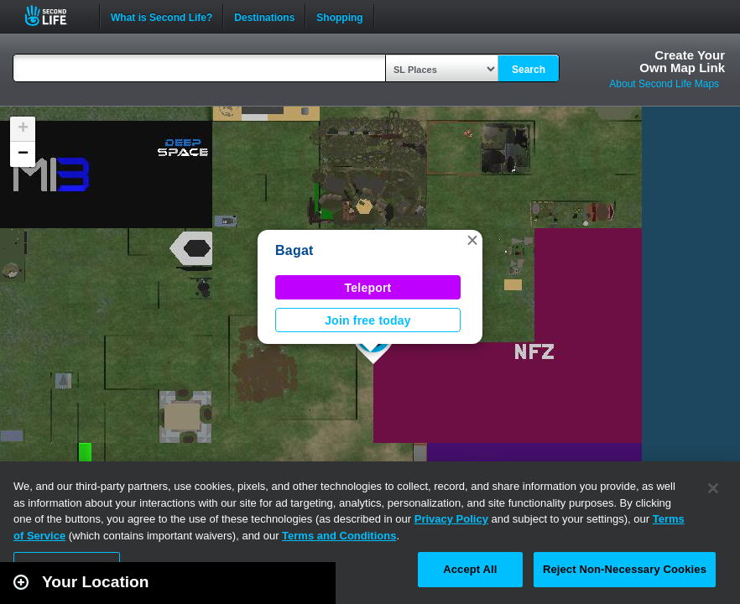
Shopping (339, 16)
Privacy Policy (451, 519)
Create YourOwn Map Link (682, 61)
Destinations (264, 16)
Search (528, 70)
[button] (472, 240)
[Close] (713, 488)
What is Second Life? (161, 16)
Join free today (368, 320)
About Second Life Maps (664, 84)
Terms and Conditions (339, 535)
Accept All (470, 569)
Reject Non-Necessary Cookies (624, 569)
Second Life (54, 15)
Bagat (294, 250)
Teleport (368, 287)
